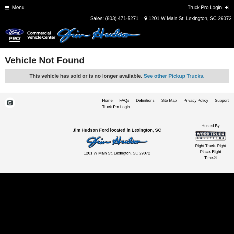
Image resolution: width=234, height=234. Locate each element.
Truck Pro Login (116, 107)
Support (222, 100)
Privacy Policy (195, 100)
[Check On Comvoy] (10, 103)
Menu (14, 7)
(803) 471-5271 (121, 18)
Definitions (145, 100)
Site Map (169, 100)
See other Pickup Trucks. (174, 76)
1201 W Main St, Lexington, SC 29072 (188, 18)
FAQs (124, 100)
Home (107, 100)
